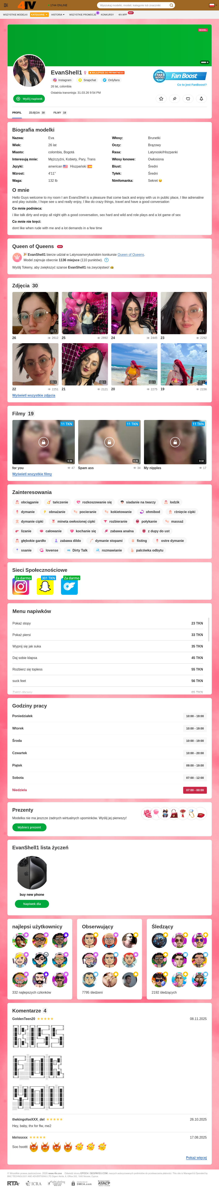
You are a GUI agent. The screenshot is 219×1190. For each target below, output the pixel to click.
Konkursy (107, 14)
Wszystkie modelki (15, 14)
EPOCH (84, 1173)
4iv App (123, 14)
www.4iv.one (55, 1173)
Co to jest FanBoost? (192, 84)
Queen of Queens (131, 254)
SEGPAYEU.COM (99, 1173)
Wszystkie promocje (83, 14)
